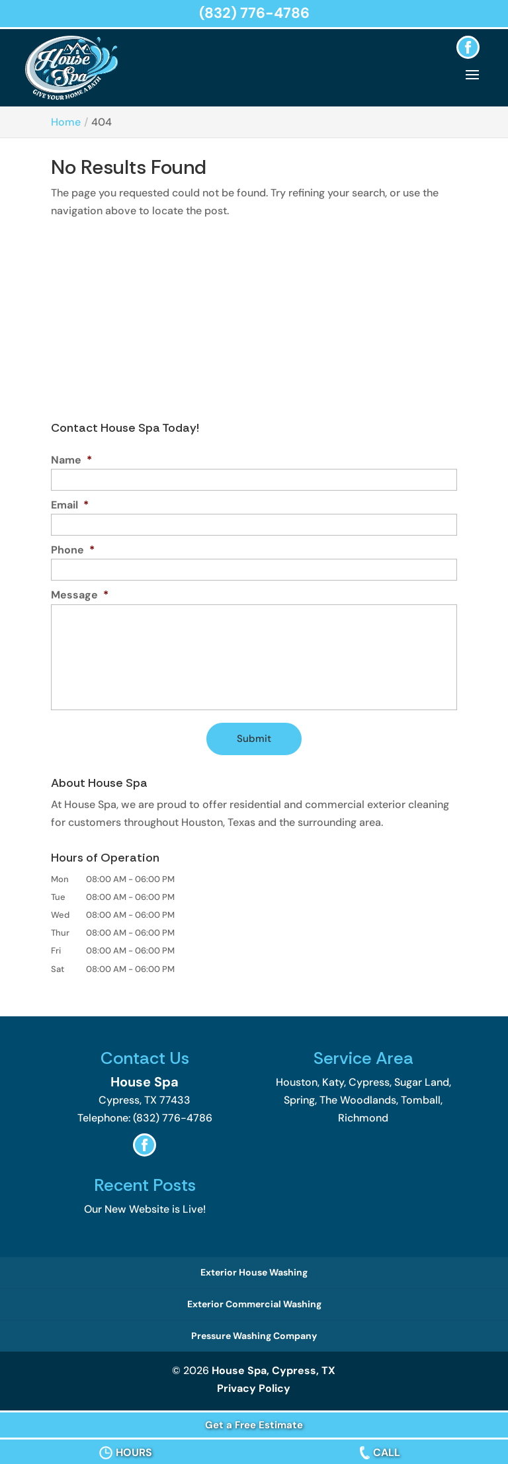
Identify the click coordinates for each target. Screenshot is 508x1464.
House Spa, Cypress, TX (273, 1370)
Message (79, 595)
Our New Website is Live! (145, 1209)
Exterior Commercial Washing (254, 1304)
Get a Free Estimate (254, 1425)
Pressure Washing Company (254, 1336)
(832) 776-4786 (254, 12)
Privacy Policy (253, 1388)
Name (71, 460)
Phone (73, 550)
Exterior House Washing (254, 1272)
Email (70, 505)
